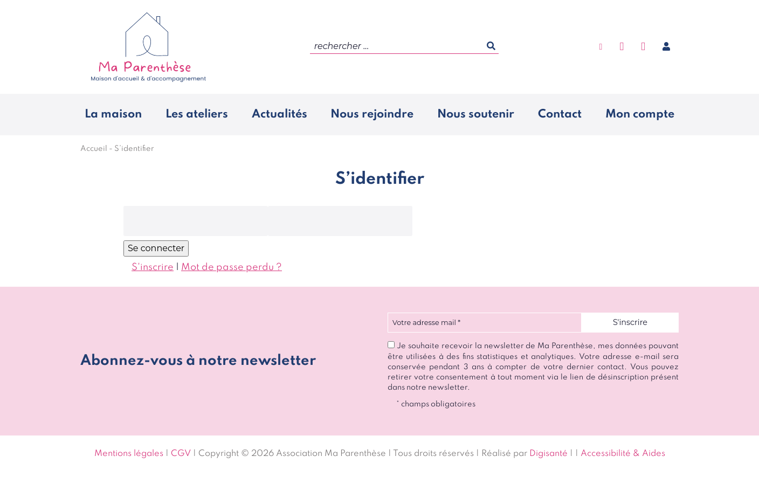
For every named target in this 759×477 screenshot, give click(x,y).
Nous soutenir (475, 114)
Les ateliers (196, 114)
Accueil (93, 149)
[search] (404, 46)
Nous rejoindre (371, 114)
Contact (560, 114)
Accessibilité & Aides (623, 454)
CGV (181, 454)
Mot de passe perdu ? (231, 267)
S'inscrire (153, 267)
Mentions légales (128, 454)
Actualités (279, 114)
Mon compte (639, 114)
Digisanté (548, 454)
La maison (113, 114)
